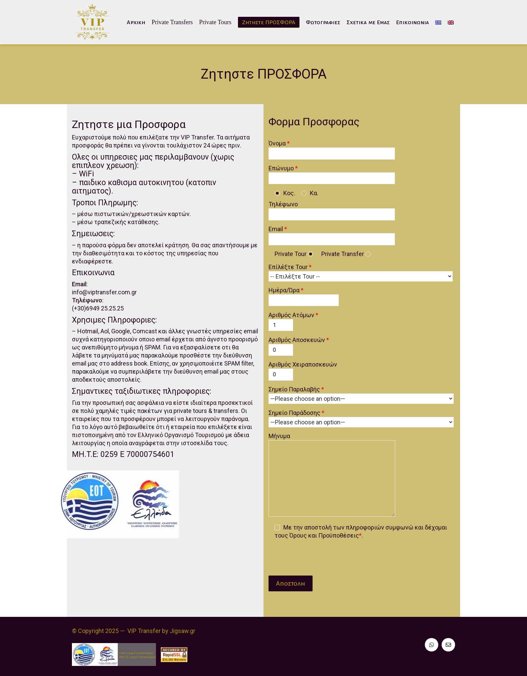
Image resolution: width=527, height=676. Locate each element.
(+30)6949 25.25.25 (95, 316)
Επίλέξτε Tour (364, 271)
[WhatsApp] (431, 644)
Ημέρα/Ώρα (307, 295)
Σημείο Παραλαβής (364, 394)
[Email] (448, 644)
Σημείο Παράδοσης (364, 417)
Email (335, 233)
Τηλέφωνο (335, 209)
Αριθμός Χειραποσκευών (306, 369)
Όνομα (335, 148)
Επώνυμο (335, 173)
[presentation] (323, 554)
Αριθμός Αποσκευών (302, 344)
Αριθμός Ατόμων (297, 319)
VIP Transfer (144, 630)
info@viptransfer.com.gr (101, 299)
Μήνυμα (335, 475)
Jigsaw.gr (182, 630)
